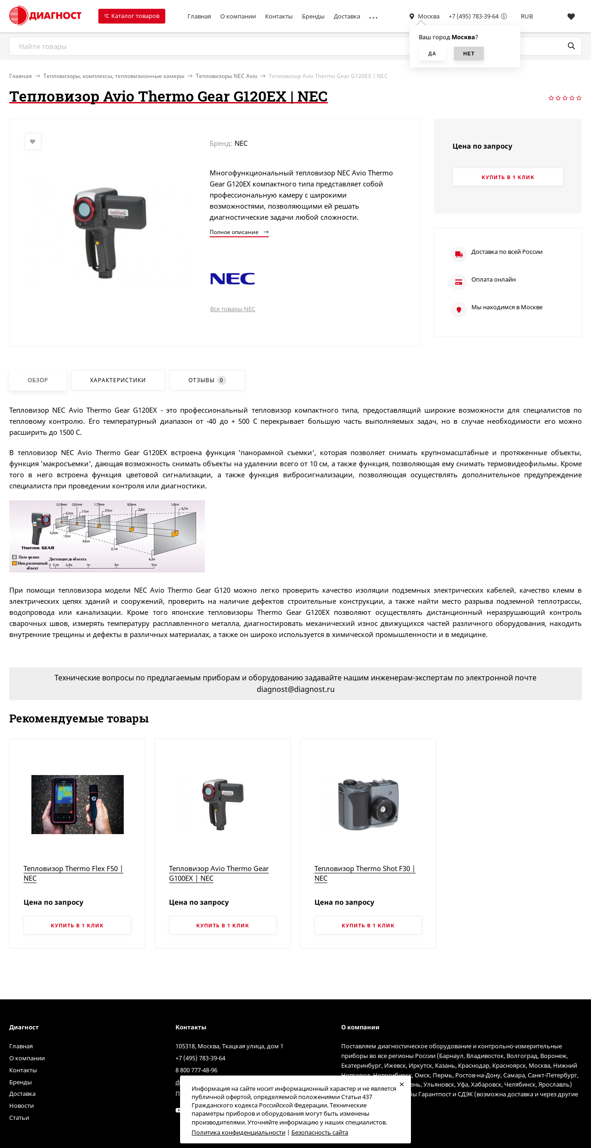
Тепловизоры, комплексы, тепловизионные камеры (113, 76)
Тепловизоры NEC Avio (226, 76)
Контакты (279, 16)
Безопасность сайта (319, 1132)
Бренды (313, 16)
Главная (199, 16)
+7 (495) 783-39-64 (474, 16)
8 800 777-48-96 (196, 1070)
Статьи (19, 1117)
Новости (21, 1105)
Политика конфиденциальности (238, 1132)
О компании (238, 16)
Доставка (347, 16)
